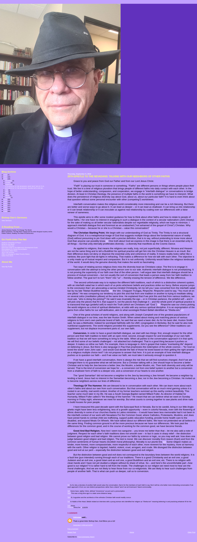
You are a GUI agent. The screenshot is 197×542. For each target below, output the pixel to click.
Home (132, 532)
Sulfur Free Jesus (7, 255)
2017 (6, 177)
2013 (6, 203)
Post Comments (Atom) (86, 537)
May (7, 192)
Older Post (191, 532)
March (8, 195)
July (7, 190)
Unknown (77, 517)
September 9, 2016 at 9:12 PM (82, 525)
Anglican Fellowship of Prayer (11, 242)
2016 (6, 179)
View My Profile (7, 267)
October (8, 182)
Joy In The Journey (8, 252)
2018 (6, 175)
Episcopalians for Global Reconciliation (14, 249)
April (7, 193)
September (9, 184)
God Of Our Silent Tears (9, 251)
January (8, 197)
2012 (6, 205)
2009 (6, 211)
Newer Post (71, 532)
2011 (6, 207)
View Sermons (7, 220)
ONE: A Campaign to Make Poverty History (16, 254)
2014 (6, 201)
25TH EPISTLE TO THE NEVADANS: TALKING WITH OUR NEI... (24, 188)
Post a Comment (72, 529)
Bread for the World (8, 244)
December (9, 181)
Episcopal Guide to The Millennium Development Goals (20, 247)
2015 (6, 199)
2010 (6, 209)
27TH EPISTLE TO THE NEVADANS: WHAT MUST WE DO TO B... (25, 186)
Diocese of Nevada (8, 246)
